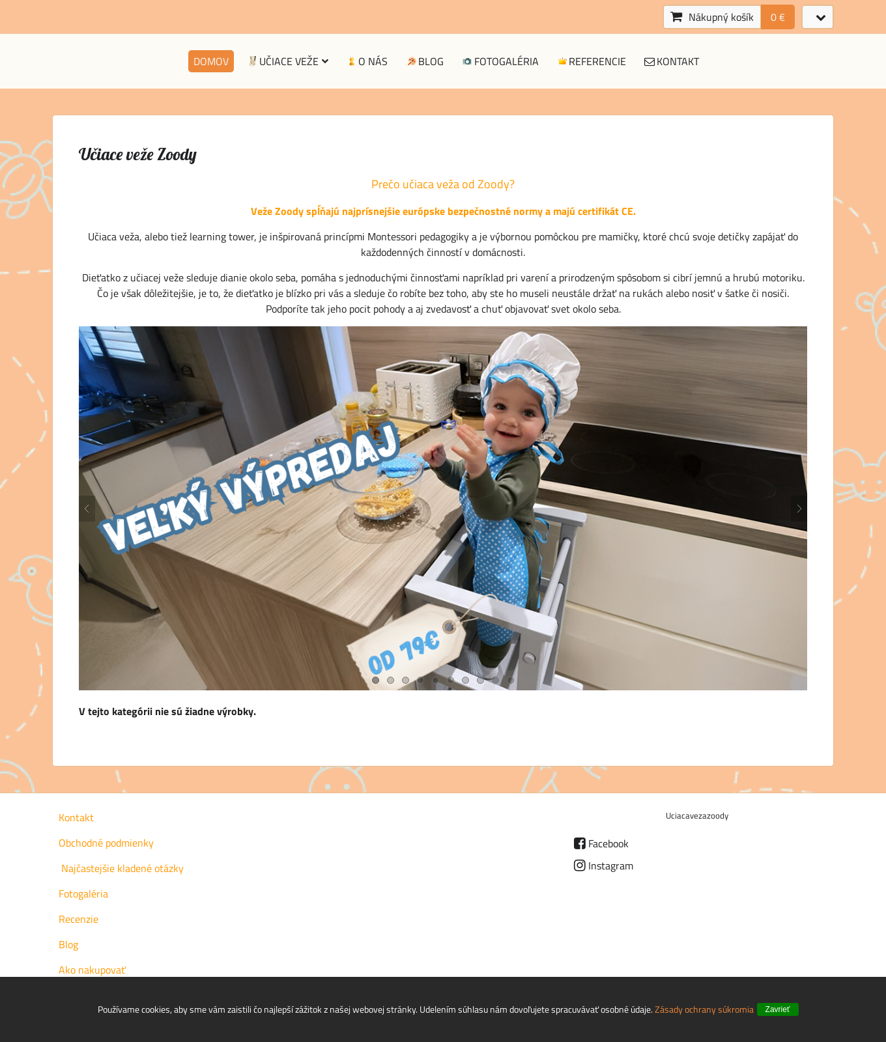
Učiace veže (287, 61)
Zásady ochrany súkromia (704, 1009)
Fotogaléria (500, 61)
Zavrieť (777, 1009)
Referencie (591, 61)
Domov (211, 61)
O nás (366, 61)
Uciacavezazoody (697, 815)
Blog (424, 61)
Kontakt (671, 61)
